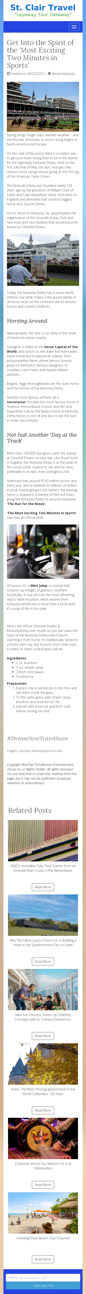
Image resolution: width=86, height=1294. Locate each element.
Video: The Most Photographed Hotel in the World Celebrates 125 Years (43, 1069)
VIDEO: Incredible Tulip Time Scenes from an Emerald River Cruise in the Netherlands (43, 846)
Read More (43, 887)
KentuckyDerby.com (21, 630)
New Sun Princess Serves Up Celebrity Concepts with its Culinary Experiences (43, 995)
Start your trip (43, 1285)
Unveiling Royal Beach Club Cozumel (43, 1216)
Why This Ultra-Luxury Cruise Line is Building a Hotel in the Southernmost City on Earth (43, 920)
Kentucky (68, 73)
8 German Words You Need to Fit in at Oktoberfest (43, 1144)
